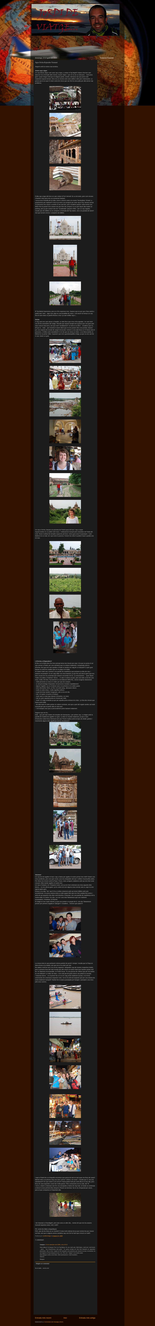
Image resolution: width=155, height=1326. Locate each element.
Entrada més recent (43, 1318)
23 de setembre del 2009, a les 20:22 (56, 1244)
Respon (42, 1259)
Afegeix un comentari (42, 1263)
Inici (65, 1318)
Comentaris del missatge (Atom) (53, 1322)
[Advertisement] (69, 43)
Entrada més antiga (87, 1318)
